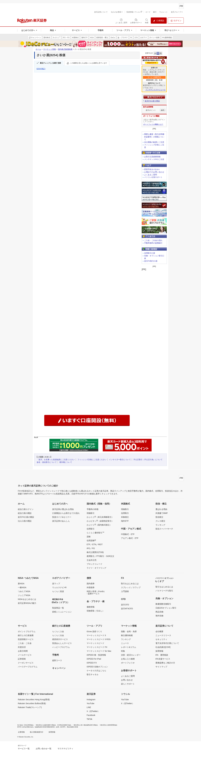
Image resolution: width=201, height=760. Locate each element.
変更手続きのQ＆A (152, 169)
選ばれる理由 (161, 509)
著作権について (65, 462)
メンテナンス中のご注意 (154, 159)
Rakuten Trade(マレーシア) (30, 707)
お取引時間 (23, 651)
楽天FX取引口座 (150, 261)
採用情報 (159, 651)
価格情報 (90, 607)
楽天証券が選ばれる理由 (63, 509)
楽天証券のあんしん (61, 521)
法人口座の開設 (25, 521)
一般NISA (22, 587)
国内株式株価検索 (65, 49)
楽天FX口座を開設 (152, 101)
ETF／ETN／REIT (95, 544)
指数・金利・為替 (129, 631)
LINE (89, 707)
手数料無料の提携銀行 (153, 243)
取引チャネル (92, 674)
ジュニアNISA (24, 595)
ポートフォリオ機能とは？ (153, 124)
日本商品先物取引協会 (64, 725)
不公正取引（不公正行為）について (147, 460)
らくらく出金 (58, 635)
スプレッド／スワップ (131, 587)
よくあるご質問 (150, 175)
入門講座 (125, 591)
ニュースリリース (163, 635)
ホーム (38, 49)
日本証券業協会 (29, 725)
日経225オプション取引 (165, 608)
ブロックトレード (94, 564)
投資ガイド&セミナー (61, 517)
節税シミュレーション (62, 612)
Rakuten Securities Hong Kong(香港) (34, 699)
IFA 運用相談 (161, 655)
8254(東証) (41, 69)
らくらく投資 (58, 591)
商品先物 (159, 612)
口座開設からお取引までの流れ (66, 513)
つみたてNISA (24, 591)
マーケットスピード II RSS (98, 639)
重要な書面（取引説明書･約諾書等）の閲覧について (154, 137)
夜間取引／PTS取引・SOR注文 (100, 556)
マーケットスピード (95, 643)
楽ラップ (56, 583)
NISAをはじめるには (27, 599)
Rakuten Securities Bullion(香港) (32, 703)
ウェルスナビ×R (59, 587)
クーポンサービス (26, 663)
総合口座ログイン (26, 509)
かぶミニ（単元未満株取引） (100, 517)
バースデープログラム (27, 667)
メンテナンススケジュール (155, 90)
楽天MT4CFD (127, 608)
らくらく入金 (58, 631)
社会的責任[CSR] (162, 647)
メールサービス (25, 655)
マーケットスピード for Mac (99, 651)
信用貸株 (91, 540)
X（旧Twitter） (93, 711)
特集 (123, 651)
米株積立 (125, 517)
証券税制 (22, 659)
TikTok (89, 719)
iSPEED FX (92, 663)
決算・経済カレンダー (131, 655)
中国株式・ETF (127, 534)
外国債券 (90, 587)
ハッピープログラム (61, 647)
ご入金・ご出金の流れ (153, 240)
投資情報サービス (26, 639)
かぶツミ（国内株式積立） (99, 524)
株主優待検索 (127, 635)
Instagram (91, 699)
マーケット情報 (49, 49)
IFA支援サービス (162, 659)
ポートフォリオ (128, 663)
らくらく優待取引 (95, 532)
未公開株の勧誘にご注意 (154, 142)
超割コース (57, 660)
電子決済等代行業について (167, 643)
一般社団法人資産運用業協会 (108, 725)
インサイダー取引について (120, 460)
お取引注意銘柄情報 (152, 157)
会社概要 (159, 631)
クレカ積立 (160, 521)
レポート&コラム (128, 647)
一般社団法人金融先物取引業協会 (45, 725)
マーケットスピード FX (97, 647)
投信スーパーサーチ (164, 529)
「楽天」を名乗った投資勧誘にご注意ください (56, 460)
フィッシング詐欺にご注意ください (92, 460)
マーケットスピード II (96, 635)
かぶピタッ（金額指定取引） (100, 521)
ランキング (160, 525)
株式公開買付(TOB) (95, 552)
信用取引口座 (149, 253)
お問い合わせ (127, 680)
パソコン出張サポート (153, 177)
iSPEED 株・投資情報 (96, 655)
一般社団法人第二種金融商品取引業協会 (85, 725)
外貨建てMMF (161, 513)
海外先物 (159, 616)
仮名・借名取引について (47, 462)
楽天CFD (125, 605)
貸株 (89, 536)
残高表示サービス (60, 639)
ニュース (125, 643)
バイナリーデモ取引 (164, 591)
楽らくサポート (128, 684)
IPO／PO (91, 548)
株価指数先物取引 (163, 604)
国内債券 (90, 583)
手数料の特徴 (92, 509)
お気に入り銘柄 (128, 659)
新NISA (21, 583)
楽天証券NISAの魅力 (27, 603)
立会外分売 (91, 560)
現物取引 (90, 513)
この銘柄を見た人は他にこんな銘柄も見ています (88, 63)
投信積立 (159, 517)
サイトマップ (161, 667)
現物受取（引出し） (95, 611)
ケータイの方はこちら (96, 670)
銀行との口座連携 (26, 635)
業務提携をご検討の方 (165, 663)
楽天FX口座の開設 (26, 517)
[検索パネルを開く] (147, 20)
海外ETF (125, 521)
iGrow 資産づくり (94, 631)
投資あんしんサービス (62, 643)
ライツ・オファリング (96, 568)
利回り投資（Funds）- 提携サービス (96, 592)
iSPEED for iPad (94, 659)
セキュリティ (161, 639)
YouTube (90, 703)
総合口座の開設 (25, 513)
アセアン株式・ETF (129, 538)
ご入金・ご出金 (25, 643)
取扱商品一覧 (58, 608)
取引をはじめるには (130, 583)
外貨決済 (22, 647)
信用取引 (90, 529)
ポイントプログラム (26, 631)
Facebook (91, 715)
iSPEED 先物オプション (97, 667)
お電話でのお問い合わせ (154, 172)
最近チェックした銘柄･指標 (50, 63)
